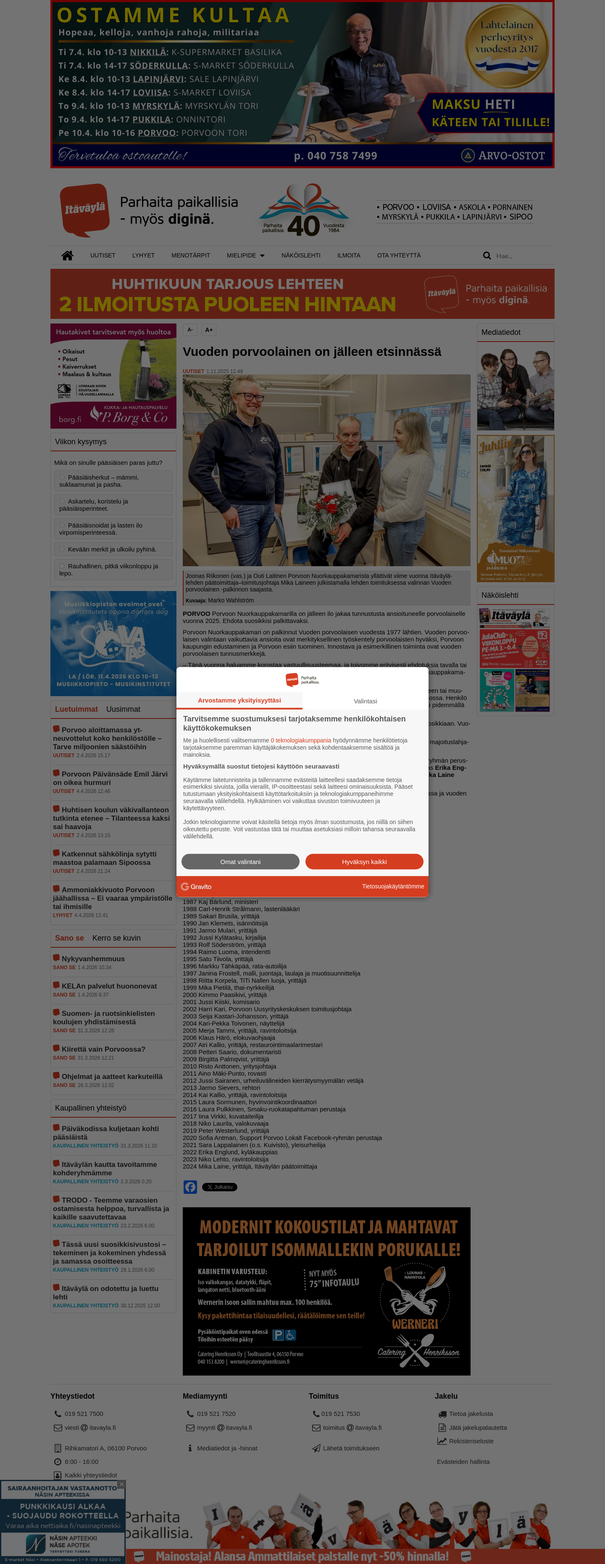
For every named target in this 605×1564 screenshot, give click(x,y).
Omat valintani (241, 861)
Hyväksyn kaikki (364, 861)
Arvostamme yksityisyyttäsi (239, 700)
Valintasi (365, 701)
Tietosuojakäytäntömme (393, 886)
